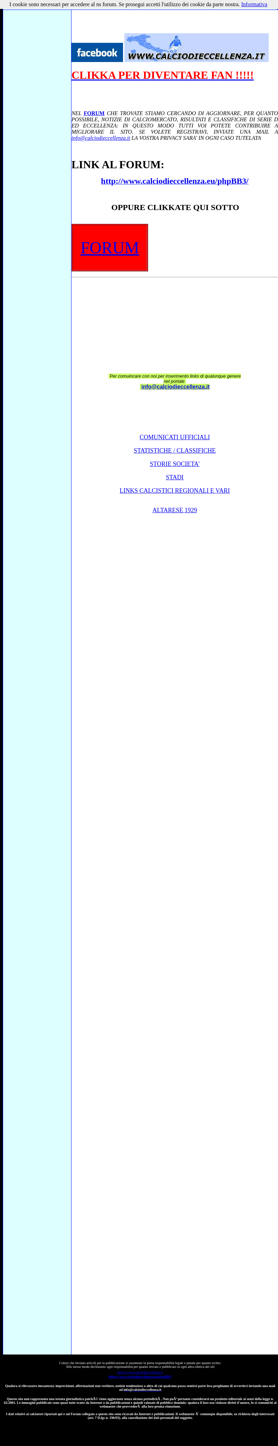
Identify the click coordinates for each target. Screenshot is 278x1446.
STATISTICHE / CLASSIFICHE (175, 450)
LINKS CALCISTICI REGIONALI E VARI (175, 490)
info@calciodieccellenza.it (100, 138)
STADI (175, 477)
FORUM (94, 113)
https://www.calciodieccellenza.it (140, 1372)
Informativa (254, 4)
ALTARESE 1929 (175, 510)
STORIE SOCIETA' (175, 464)
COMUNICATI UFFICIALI (175, 437)
